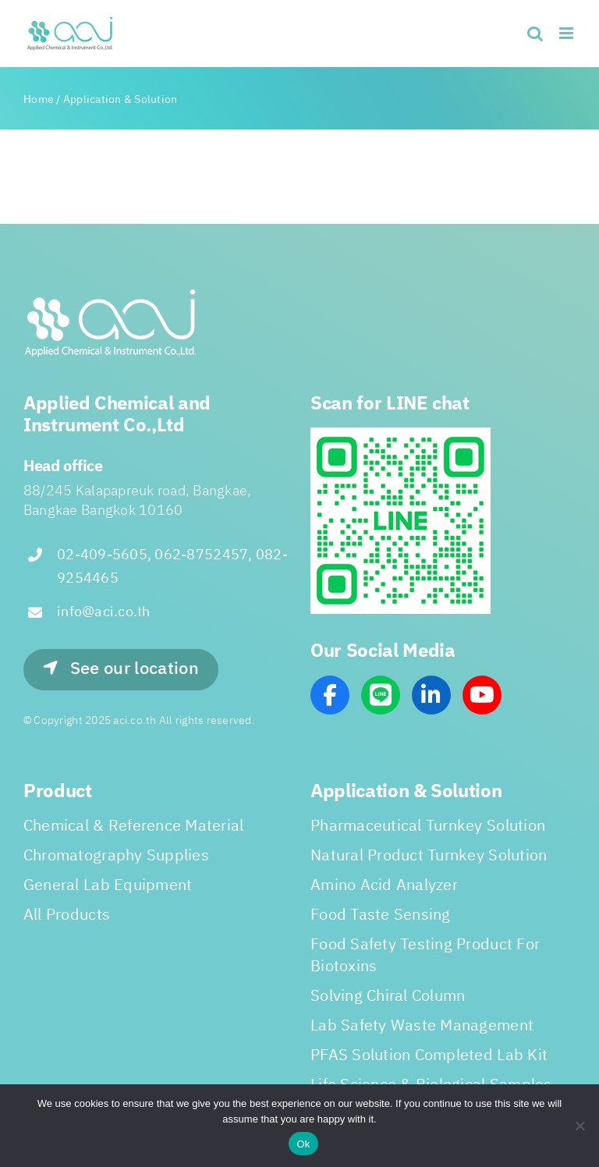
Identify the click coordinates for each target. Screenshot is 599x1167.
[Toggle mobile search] (535, 33)
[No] (579, 1125)
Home (38, 99)
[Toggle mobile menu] (567, 33)
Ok (303, 1144)
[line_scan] (400, 434)
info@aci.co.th (104, 612)
